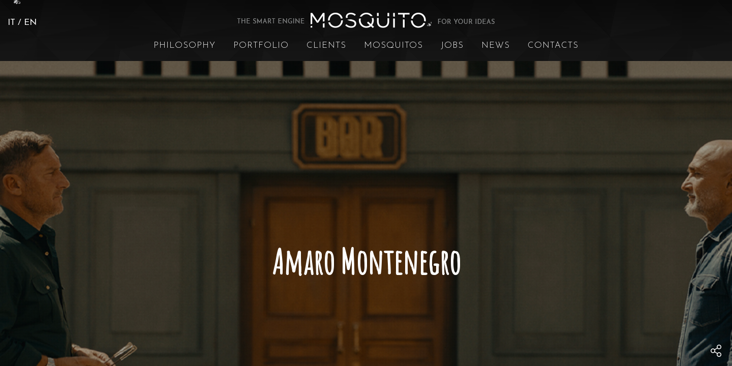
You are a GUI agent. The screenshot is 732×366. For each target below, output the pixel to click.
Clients (326, 45)
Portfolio (261, 45)
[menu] (716, 351)
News (495, 45)
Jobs (452, 45)
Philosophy (185, 45)
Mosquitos (393, 45)
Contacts (553, 45)
